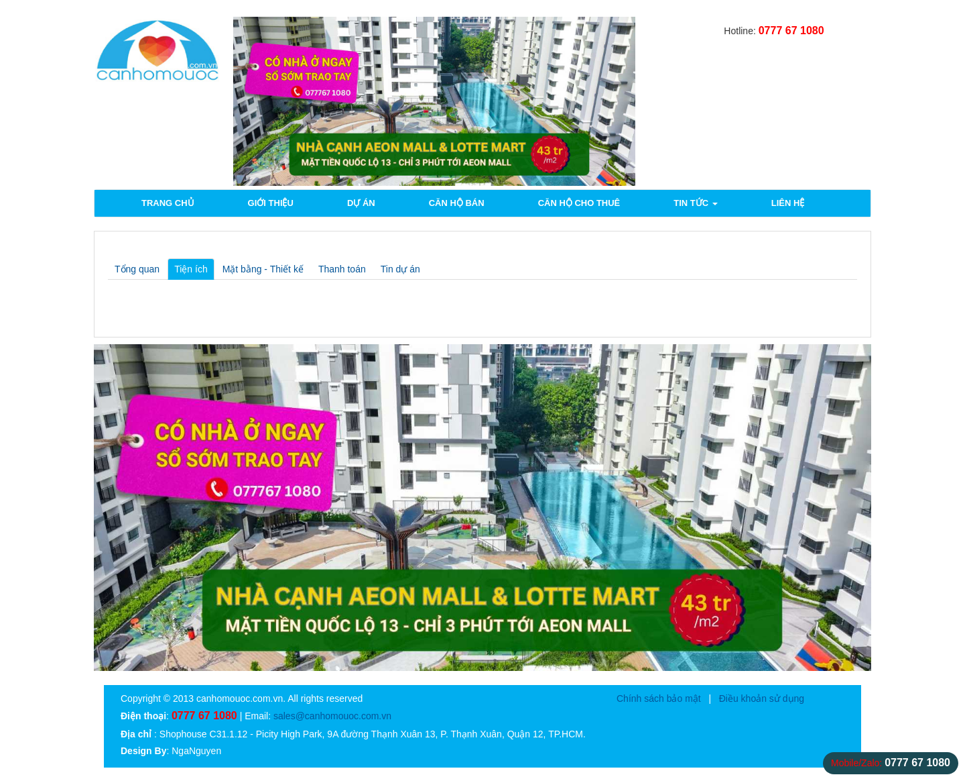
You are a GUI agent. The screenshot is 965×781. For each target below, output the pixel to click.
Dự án (361, 203)
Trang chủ (167, 203)
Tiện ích (191, 269)
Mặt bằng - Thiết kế (263, 269)
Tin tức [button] (695, 203)
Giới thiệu (271, 203)
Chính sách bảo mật (659, 698)
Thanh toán (342, 269)
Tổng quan (137, 269)
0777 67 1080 (791, 30)
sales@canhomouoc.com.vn (332, 716)
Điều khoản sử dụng (761, 698)
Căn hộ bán (457, 203)
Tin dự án (400, 269)
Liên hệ (788, 203)
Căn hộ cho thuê (579, 203)
